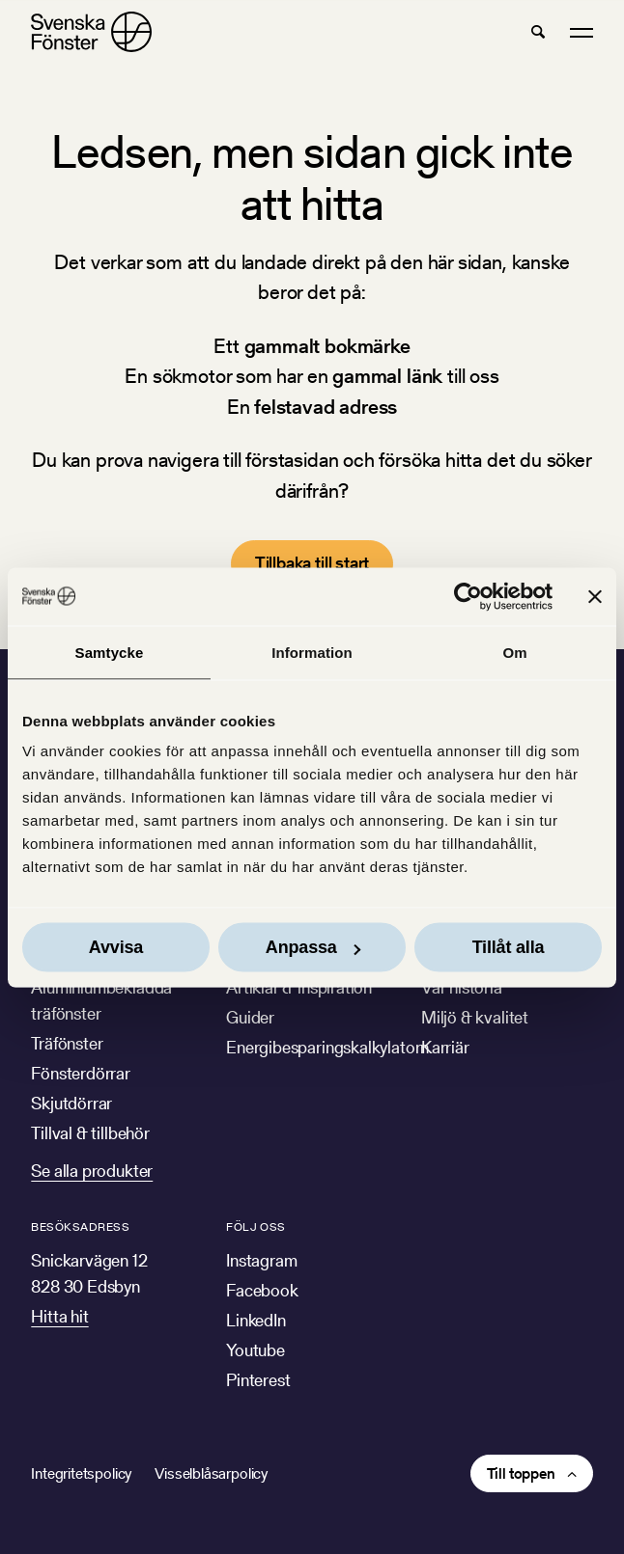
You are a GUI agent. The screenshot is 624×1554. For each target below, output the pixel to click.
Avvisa (116, 947)
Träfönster (66, 1043)
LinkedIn (256, 1320)
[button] (538, 32)
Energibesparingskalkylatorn (327, 1047)
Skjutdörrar (71, 1103)
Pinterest (258, 1380)
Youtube (255, 1350)
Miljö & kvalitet (474, 1017)
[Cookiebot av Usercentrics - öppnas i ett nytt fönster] (468, 596)
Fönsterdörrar (80, 1073)
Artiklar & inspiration (299, 987)
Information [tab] (312, 651)
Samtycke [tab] (109, 651)
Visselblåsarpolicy (211, 1473)
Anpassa (313, 947)
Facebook (262, 1290)
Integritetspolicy (81, 1473)
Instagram (261, 1260)
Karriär (445, 1047)
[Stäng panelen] (595, 596)
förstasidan (291, 460)
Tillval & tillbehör (90, 1133)
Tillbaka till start (312, 563)
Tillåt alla (508, 947)
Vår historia (461, 987)
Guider (250, 1017)
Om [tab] (514, 651)
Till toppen (521, 1473)
